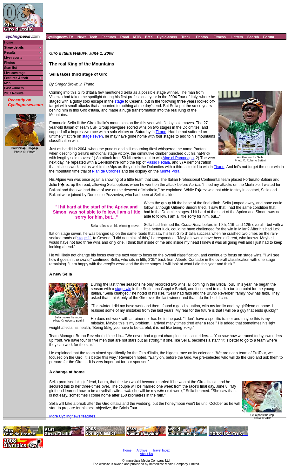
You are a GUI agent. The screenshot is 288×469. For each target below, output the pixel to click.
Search (253, 37)
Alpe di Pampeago (178, 158)
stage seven (92, 136)
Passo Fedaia (158, 162)
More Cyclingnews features (72, 416)
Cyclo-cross (167, 37)
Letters (237, 37)
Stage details (14, 47)
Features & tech (16, 78)
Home (8, 42)
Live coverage (14, 73)
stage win (123, 289)
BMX (149, 37)
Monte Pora (169, 171)
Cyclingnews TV (59, 37)
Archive (142, 450)
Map (7, 83)
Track (186, 37)
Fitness (219, 37)
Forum (268, 37)
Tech (93, 37)
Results (10, 52)
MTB (137, 37)
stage (119, 101)
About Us (146, 454)
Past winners (14, 88)
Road (124, 37)
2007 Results (13, 93)
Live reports (13, 57)
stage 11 (84, 238)
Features (109, 37)
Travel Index (161, 450)
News (82, 37)
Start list (10, 68)
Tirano (161, 132)
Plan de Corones (106, 171)
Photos (202, 37)
